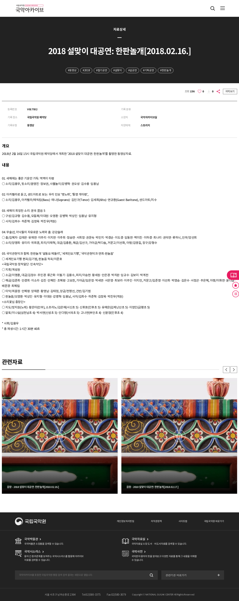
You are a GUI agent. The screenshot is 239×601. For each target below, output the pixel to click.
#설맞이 (117, 70)
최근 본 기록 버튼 (235, 294)
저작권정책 (156, 521)
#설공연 (132, 70)
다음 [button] (233, 369)
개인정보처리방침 (125, 521)
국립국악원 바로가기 (214, 521)
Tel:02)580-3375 (91, 594)
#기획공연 (148, 70)
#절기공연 (101, 70)
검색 (151, 575)
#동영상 (72, 70)
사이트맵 (183, 521)
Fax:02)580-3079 (116, 594)
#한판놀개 (165, 70)
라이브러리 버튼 (233, 275)
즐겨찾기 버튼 (235, 285)
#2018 (86, 70)
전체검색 (213, 8)
